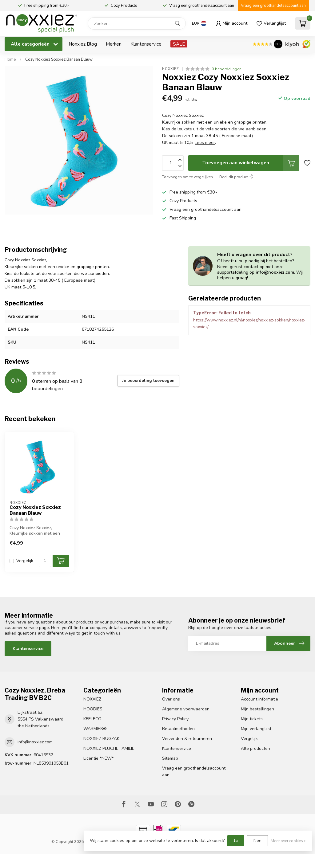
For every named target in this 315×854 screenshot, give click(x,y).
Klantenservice (145, 44)
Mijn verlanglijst (256, 729)
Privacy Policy (175, 719)
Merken (114, 44)
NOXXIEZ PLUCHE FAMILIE (108, 748)
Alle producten (255, 748)
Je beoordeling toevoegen (148, 380)
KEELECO (92, 719)
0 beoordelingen (226, 69)
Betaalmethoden (178, 729)
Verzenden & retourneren (187, 739)
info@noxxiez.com (275, 272)
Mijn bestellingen (257, 709)
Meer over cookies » (288, 840)
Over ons (171, 699)
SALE (179, 44)
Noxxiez (170, 69)
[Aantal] (45, 561)
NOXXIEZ (92, 699)
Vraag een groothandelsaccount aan (273, 5)
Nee (257, 841)
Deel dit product (236, 176)
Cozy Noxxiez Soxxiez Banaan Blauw (59, 59)
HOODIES (92, 709)
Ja (236, 841)
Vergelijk (24, 560)
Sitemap (170, 758)
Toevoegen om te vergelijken (187, 176)
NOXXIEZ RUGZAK (101, 739)
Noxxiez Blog (83, 44)
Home (10, 59)
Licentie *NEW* (98, 758)
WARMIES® (95, 729)
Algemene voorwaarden (185, 709)
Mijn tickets (252, 719)
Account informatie (259, 699)
